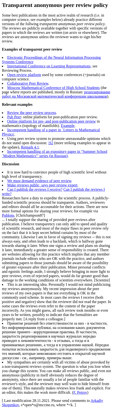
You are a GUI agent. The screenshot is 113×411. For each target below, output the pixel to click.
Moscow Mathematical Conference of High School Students (53, 88)
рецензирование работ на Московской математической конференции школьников (56, 94)
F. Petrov (80, 392)
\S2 (50, 143)
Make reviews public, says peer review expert (42, 185)
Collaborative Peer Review (27, 83)
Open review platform (24, 75)
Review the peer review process (31, 113)
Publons (8, 215)
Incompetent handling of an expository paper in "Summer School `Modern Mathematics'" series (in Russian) (54, 153)
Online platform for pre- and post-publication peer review (51, 121)
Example (68, 126)
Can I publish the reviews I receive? (34, 189)
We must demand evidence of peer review (39, 181)
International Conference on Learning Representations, (49, 66)
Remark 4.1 (30, 147)
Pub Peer (14, 117)
